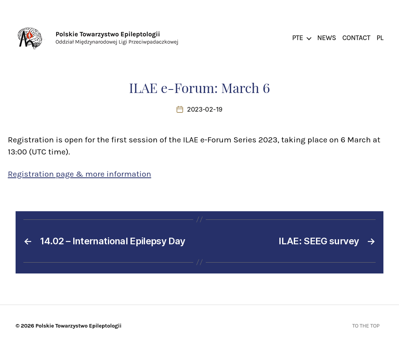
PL (379, 38)
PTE (297, 38)
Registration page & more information (79, 174)
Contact (356, 38)
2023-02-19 (204, 109)
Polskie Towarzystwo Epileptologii (78, 325)
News (326, 38)
